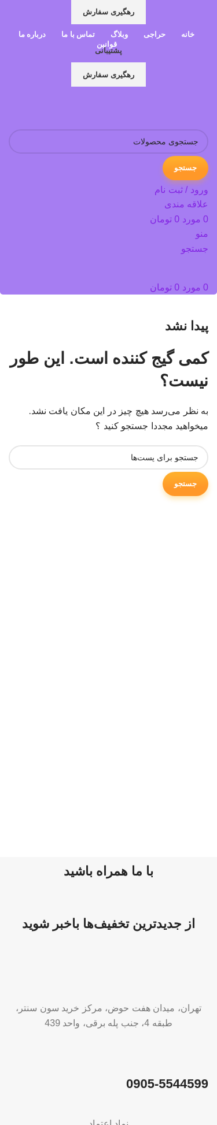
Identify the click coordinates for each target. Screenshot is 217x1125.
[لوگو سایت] (136, 107)
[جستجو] (108, 141)
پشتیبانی (108, 50)
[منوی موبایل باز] (202, 234)
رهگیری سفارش (108, 12)
